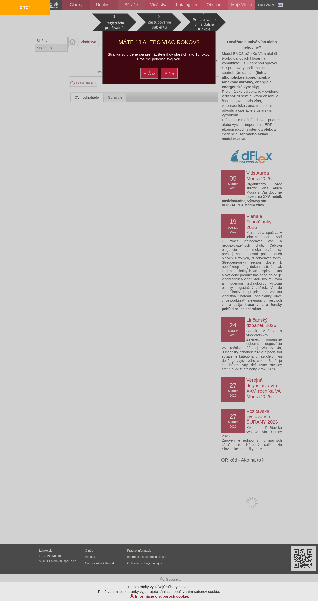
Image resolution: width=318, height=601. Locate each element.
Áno (149, 73)
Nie (169, 73)
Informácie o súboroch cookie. (162, 596)
